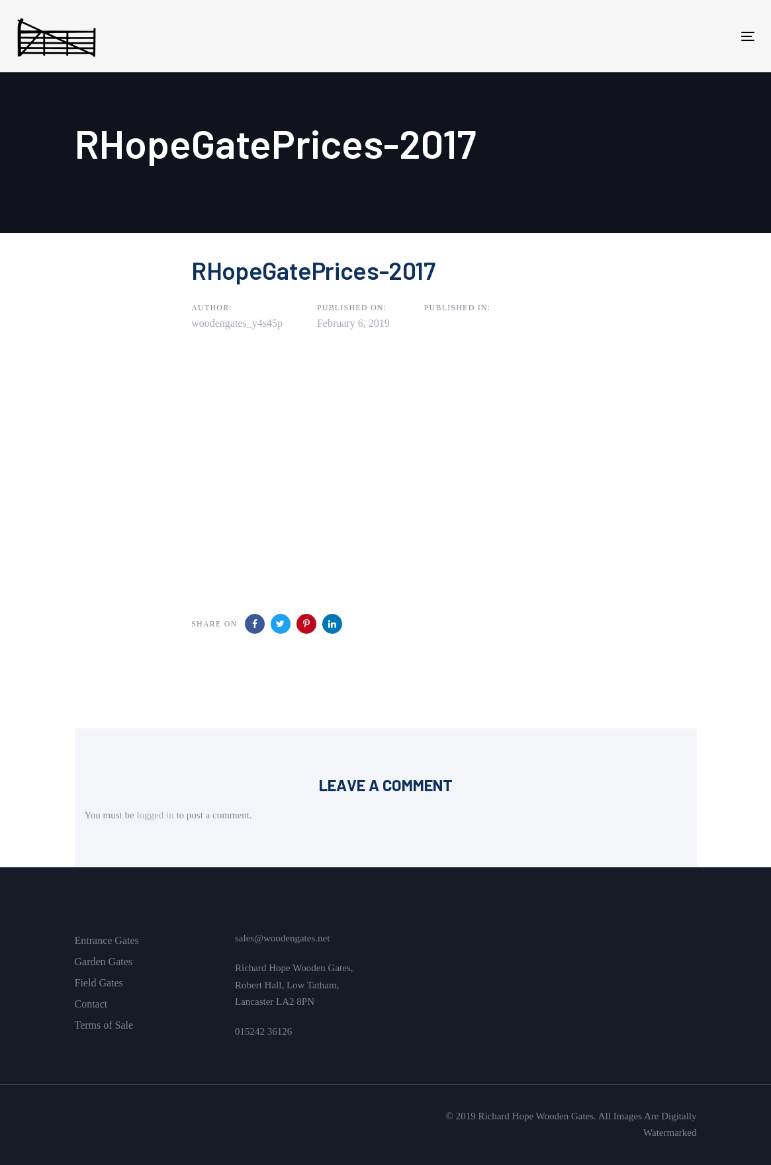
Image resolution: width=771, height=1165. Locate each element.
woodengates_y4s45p (237, 323)
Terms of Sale (104, 1025)
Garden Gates (104, 961)
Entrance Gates (107, 940)
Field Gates (99, 982)
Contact (91, 1004)
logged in (154, 815)
